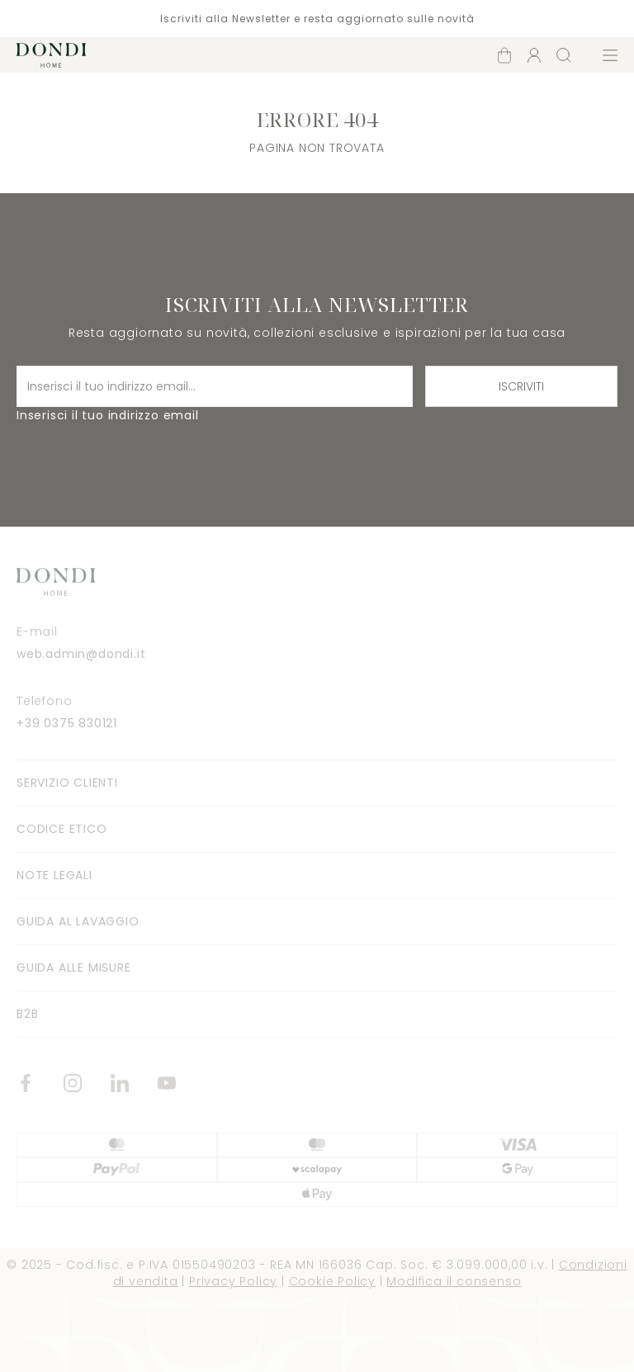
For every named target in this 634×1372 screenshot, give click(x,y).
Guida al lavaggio (78, 921)
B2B (27, 1013)
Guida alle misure (74, 967)
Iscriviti (521, 386)
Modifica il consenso (453, 1281)
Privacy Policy (233, 1281)
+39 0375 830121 (67, 723)
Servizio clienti (67, 782)
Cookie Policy (332, 1281)
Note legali (54, 875)
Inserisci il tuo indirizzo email (108, 415)
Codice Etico (62, 829)
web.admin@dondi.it (81, 654)
